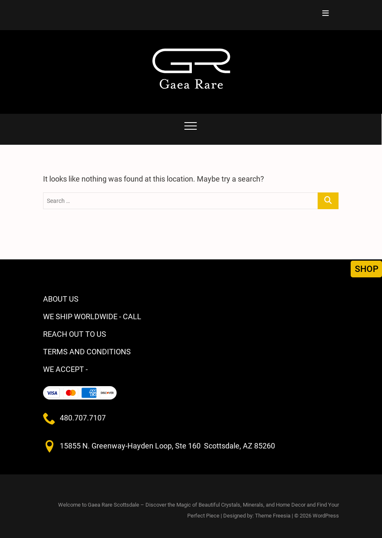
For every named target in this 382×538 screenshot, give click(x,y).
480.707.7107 (83, 417)
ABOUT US (61, 299)
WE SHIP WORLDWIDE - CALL (92, 316)
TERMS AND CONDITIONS (87, 351)
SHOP (366, 269)
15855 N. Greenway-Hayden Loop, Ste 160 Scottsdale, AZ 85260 (167, 445)
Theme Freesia (272, 515)
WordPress (326, 515)
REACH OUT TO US (74, 334)
